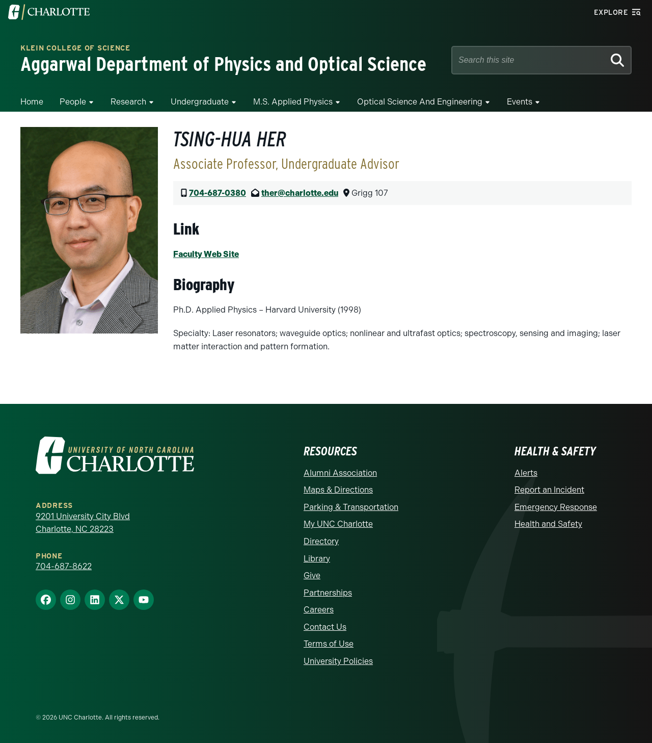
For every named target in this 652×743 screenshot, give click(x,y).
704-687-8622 (64, 566)
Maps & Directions (338, 490)
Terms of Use (329, 644)
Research (128, 102)
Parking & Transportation (351, 507)
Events (519, 102)
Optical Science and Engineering (419, 102)
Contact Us (325, 627)
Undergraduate (200, 102)
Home (31, 102)
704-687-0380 (217, 193)
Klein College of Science (75, 49)
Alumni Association (340, 473)
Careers (319, 609)
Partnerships (328, 593)
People (73, 102)
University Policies (338, 661)
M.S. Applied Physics (293, 102)
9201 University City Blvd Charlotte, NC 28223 (83, 522)
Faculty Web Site (206, 254)
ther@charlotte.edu (299, 193)
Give (312, 575)
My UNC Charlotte (338, 524)
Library (317, 558)
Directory (321, 541)
